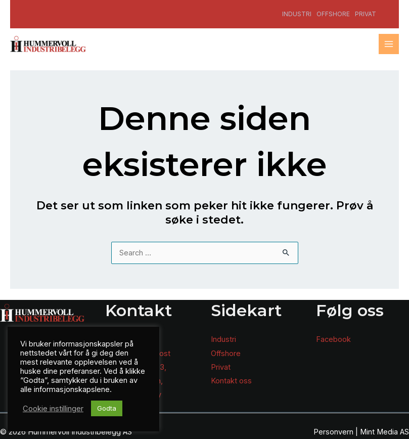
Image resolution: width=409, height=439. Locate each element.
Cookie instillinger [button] (53, 408)
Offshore (333, 14)
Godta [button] (106, 408)
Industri (296, 14)
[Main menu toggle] (389, 44)
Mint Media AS (384, 431)
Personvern (333, 431)
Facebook (333, 339)
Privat (365, 14)
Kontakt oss (231, 380)
